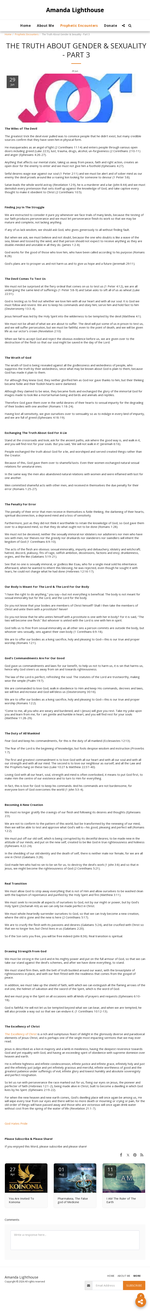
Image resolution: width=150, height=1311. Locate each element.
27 (13, 1171)
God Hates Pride (16, 1123)
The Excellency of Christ (21, 1034)
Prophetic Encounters (26, 34)
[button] (123, 25)
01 (61, 1171)
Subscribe (134, 1285)
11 (110, 1171)
